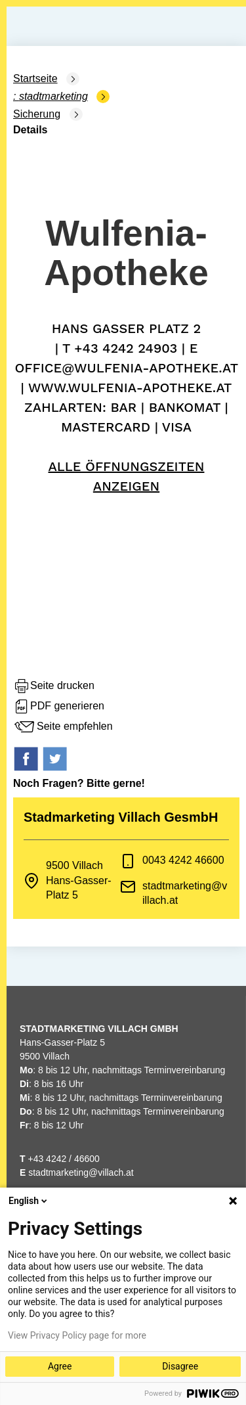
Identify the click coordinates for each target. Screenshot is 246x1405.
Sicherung (36, 114)
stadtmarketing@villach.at (81, 1172)
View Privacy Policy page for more (77, 1335)
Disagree (180, 1366)
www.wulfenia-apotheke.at (130, 387)
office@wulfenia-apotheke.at (125, 368)
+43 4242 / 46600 (60, 1158)
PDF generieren (58, 706)
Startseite (35, 78)
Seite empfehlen (63, 727)
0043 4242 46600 (183, 860)
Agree (60, 1366)
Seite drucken (53, 686)
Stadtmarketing (53, 96)
